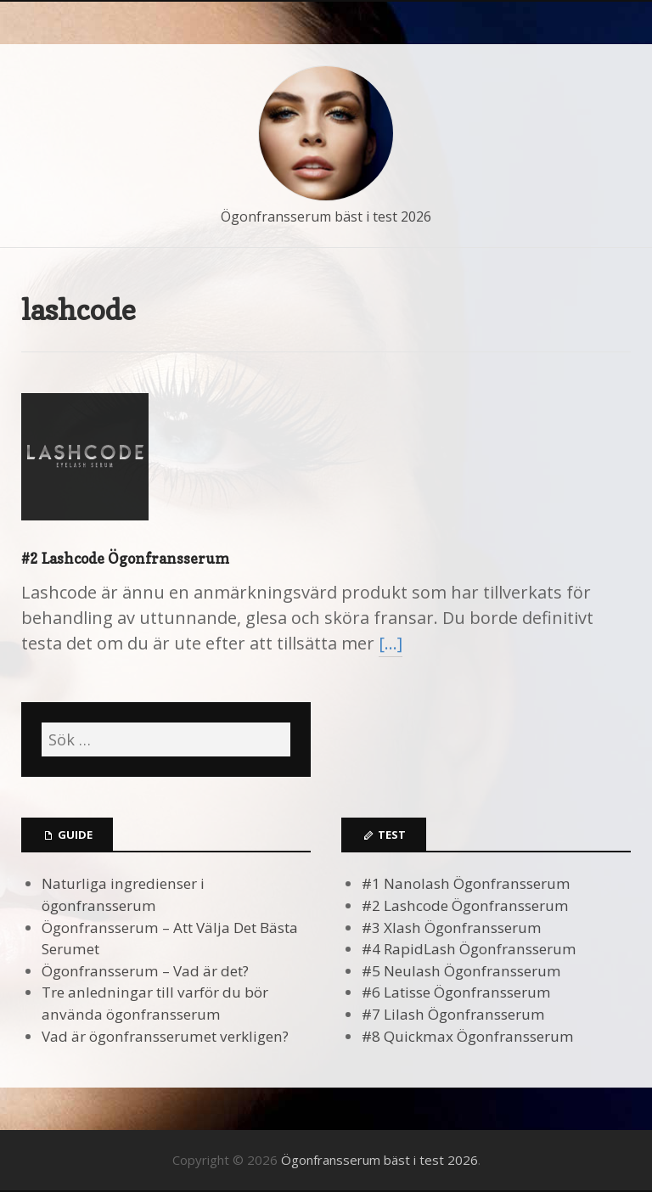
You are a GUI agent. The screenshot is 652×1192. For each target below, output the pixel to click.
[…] (390, 643)
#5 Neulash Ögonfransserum (461, 971)
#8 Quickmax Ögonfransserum (468, 1036)
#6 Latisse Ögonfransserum (456, 992)
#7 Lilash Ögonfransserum (453, 1014)
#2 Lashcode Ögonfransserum (125, 558)
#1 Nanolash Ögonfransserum (466, 883)
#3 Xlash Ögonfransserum (452, 927)
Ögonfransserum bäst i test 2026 (326, 216)
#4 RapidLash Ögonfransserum (469, 949)
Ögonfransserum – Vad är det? (145, 971)
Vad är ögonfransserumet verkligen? (165, 1036)
